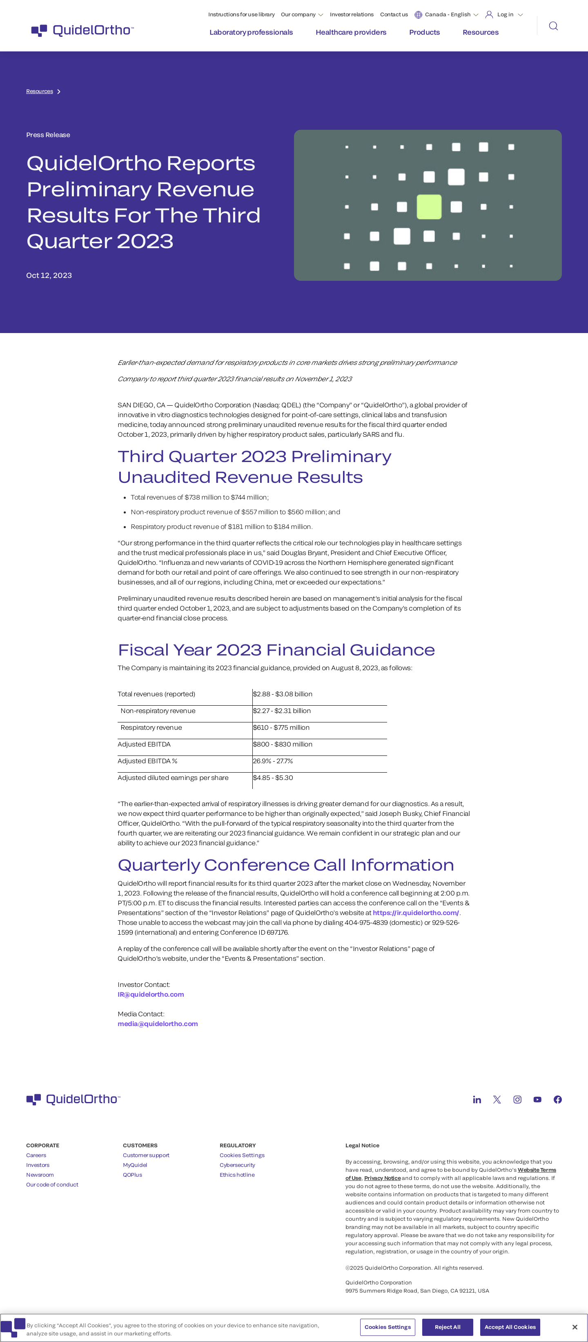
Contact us (394, 14)
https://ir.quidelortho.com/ (416, 912)
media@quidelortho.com (158, 1023)
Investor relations (352, 14)
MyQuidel (135, 1165)
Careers (36, 1155)
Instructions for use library (241, 14)
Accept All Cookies (510, 1331)
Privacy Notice (382, 1178)
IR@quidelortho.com (151, 994)
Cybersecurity (237, 1165)
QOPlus (132, 1174)
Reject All (448, 1331)
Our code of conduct (52, 1184)
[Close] (575, 1332)
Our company (298, 14)
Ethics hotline (237, 1174)
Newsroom (40, 1174)
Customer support (146, 1155)
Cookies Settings (242, 1155)
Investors (37, 1165)
